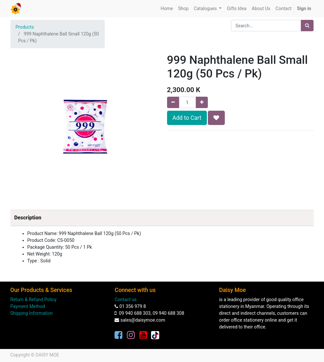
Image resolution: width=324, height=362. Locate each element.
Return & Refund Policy (33, 299)
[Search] (307, 25)
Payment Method (27, 306)
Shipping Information (31, 313)
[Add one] (202, 102)
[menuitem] (167, 9)
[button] (216, 118)
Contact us (125, 299)
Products (25, 27)
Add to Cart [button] (187, 118)
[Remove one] (173, 102)
